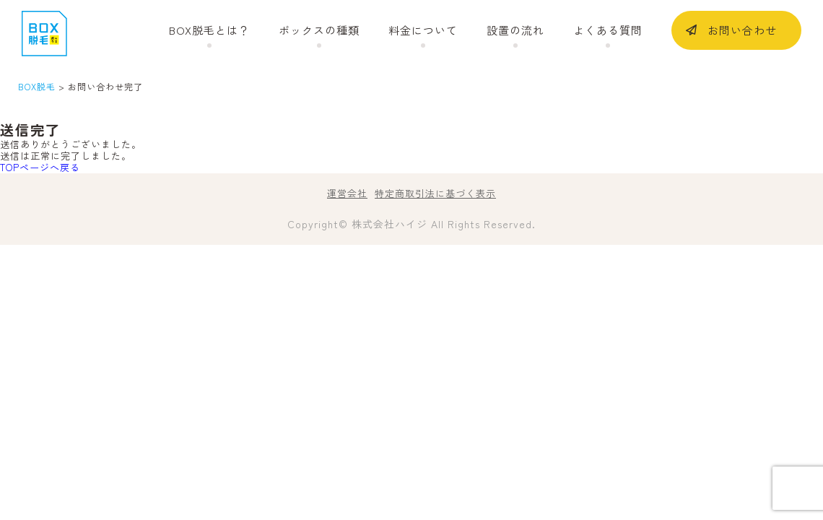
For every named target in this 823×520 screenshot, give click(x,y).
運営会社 (347, 193)
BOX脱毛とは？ (209, 30)
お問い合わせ (742, 30)
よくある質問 (608, 30)
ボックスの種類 (319, 30)
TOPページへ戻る (40, 167)
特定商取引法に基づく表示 (435, 193)
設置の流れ (515, 30)
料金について (423, 30)
